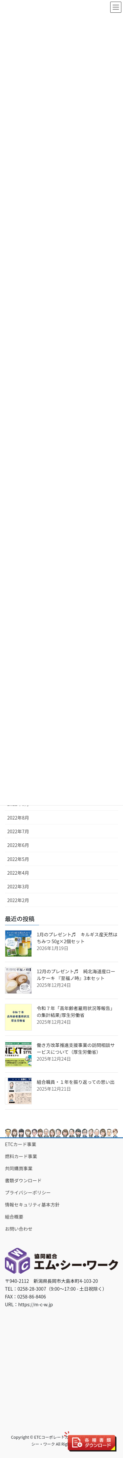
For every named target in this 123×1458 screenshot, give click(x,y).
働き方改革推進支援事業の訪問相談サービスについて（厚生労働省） (76, 1048)
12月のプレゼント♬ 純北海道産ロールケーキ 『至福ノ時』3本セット (76, 974)
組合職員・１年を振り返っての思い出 (75, 1082)
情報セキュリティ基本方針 (32, 1204)
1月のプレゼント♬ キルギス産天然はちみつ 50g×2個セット (77, 937)
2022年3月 (18, 886)
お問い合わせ (18, 1228)
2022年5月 (18, 859)
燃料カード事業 (21, 1156)
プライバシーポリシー (28, 1192)
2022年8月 (18, 817)
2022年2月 (18, 900)
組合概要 (14, 1216)
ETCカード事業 (20, 1144)
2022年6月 (18, 845)
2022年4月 (18, 872)
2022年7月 (18, 831)
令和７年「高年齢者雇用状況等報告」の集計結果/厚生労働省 (76, 1011)
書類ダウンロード (23, 1180)
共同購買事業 (18, 1168)
